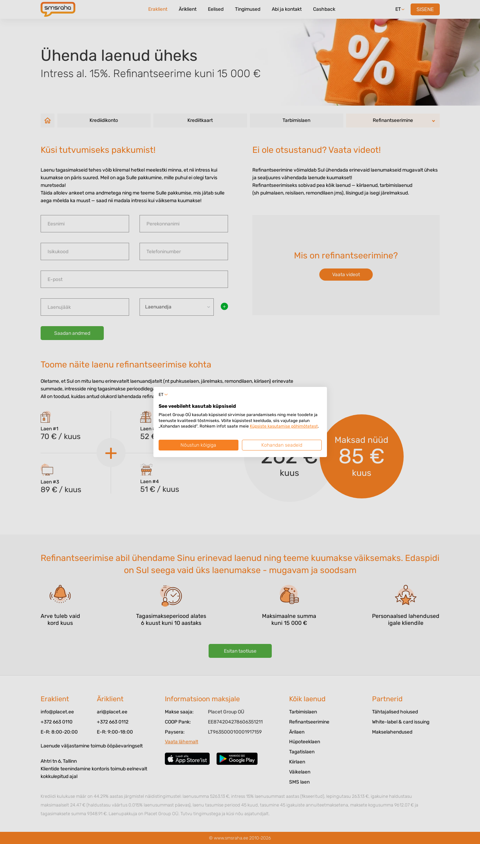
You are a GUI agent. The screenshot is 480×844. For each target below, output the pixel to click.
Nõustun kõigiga (198, 445)
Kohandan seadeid (281, 445)
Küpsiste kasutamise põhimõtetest (284, 426)
